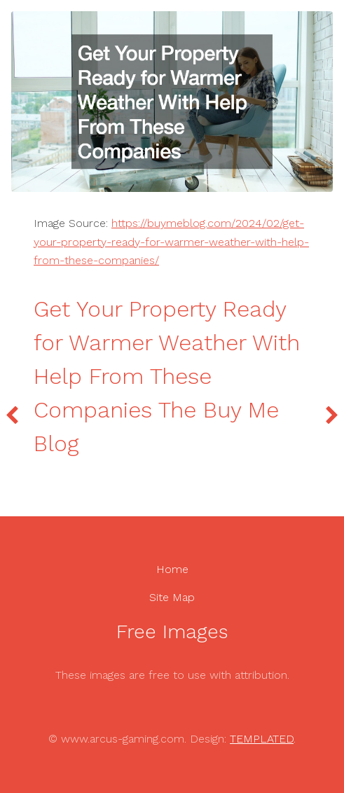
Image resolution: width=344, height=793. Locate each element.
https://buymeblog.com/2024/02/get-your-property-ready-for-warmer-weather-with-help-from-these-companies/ (171, 241)
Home (172, 569)
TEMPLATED (262, 738)
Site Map (172, 597)
